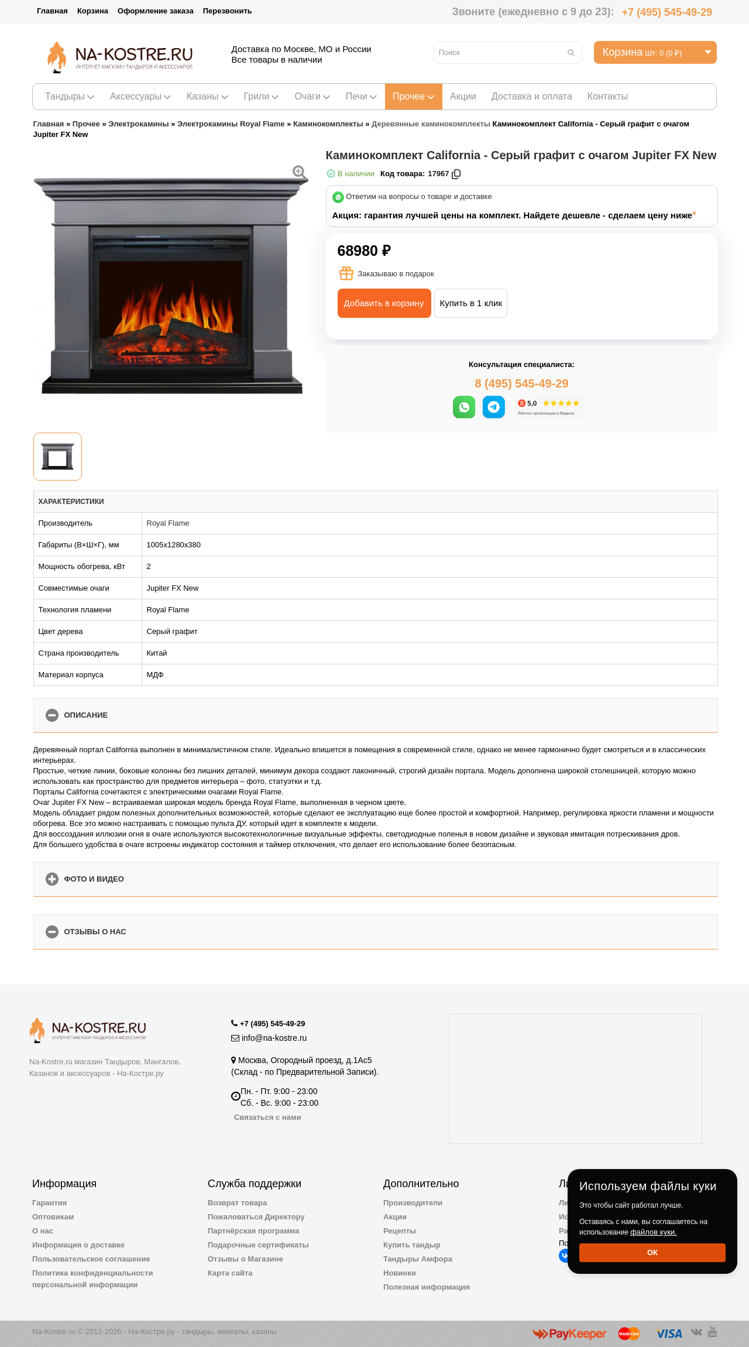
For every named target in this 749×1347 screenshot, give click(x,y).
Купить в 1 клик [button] (470, 303)
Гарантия (49, 1202)
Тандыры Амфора (417, 1259)
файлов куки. (653, 1232)
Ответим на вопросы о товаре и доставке (419, 197)
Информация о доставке (78, 1244)
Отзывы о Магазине (245, 1259)
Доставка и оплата (532, 96)
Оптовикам (53, 1216)
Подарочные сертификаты (258, 1244)
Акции (463, 96)
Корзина (92, 10)
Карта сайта (230, 1273)
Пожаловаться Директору (256, 1216)
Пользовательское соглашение (91, 1259)
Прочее (414, 96)
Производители (412, 1202)
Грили (262, 96)
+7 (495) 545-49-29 (666, 12)
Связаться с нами (267, 1117)
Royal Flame (168, 523)
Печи (361, 96)
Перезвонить (227, 10)
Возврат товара (237, 1202)
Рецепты (399, 1230)
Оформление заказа (156, 10)
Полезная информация (426, 1287)
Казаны (208, 96)
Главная (52, 10)
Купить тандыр (412, 1244)
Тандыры (70, 96)
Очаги (312, 96)
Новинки (399, 1273)
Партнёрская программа (254, 1230)
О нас (42, 1230)
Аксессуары (140, 96)
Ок (652, 1252)
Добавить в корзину (384, 303)
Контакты (607, 96)
